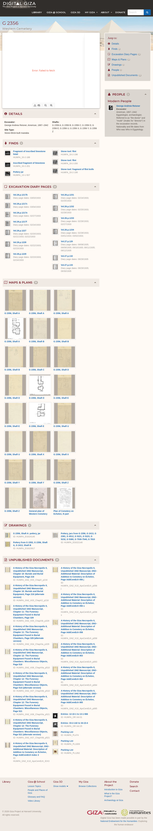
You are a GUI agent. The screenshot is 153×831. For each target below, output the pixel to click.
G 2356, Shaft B (36, 341)
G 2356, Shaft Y (12, 482)
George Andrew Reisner (128, 106)
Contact (135, 790)
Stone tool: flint (68, 151)
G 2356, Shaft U (61, 426)
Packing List (67, 732)
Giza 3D (75, 12)
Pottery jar (18, 172)
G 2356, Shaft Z (61, 482)
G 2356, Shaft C (36, 370)
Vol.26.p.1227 (19, 230)
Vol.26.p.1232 (67, 206)
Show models (59, 786)
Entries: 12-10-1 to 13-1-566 (74, 714)
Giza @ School (56, 12)
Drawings (116, 64)
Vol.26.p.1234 (67, 230)
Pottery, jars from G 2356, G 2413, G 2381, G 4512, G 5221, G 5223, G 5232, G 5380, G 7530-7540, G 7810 (78, 536)
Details (113, 43)
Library (37, 12)
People (115, 70)
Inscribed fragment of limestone (29, 163)
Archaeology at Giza (113, 800)
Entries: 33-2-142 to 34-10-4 (74, 723)
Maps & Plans (119, 59)
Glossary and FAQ (36, 797)
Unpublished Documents (124, 75)
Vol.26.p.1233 (67, 218)
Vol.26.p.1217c (20, 204)
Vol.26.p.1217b (20, 195)
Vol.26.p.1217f (20, 221)
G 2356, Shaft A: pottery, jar (26, 533)
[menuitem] (36, 12)
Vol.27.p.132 (67, 256)
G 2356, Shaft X (36, 454)
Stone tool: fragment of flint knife (77, 169)
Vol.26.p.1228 (19, 242)
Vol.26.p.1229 (19, 254)
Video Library (34, 801)
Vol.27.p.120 (67, 241)
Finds (114, 49)
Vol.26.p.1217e (20, 213)
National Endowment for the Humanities (118, 821)
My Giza (90, 12)
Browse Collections (88, 786)
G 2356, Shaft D (61, 370)
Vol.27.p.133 (67, 265)
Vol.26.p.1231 (67, 195)
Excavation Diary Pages (124, 54)
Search (134, 786)
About (105, 12)
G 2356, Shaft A (12, 313)
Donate (120, 12)
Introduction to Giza (113, 789)
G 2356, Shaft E (61, 398)
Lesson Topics (34, 786)
